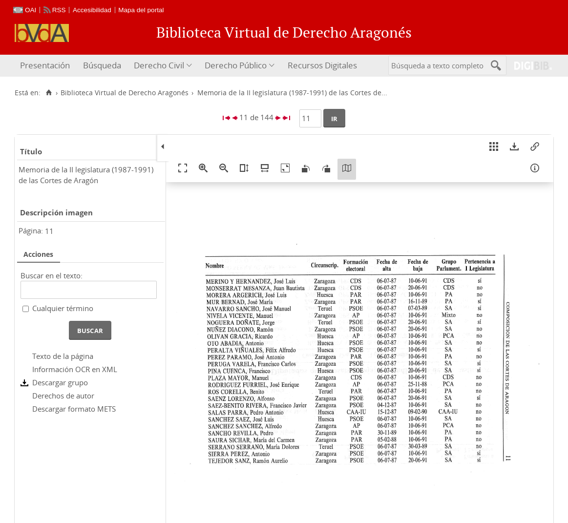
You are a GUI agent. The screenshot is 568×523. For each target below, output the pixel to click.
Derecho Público (236, 65)
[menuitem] (46, 66)
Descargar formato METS (74, 409)
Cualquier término (62, 308)
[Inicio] (48, 92)
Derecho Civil (159, 65)
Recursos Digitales (322, 65)
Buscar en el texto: (52, 275)
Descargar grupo (60, 382)
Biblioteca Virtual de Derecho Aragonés (125, 92)
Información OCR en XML (74, 369)
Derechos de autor (63, 395)
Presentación (45, 65)
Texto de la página (62, 356)
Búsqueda (102, 65)
